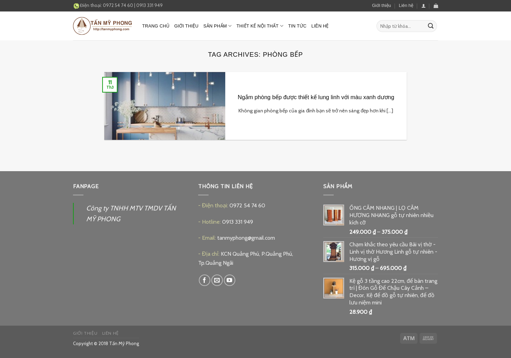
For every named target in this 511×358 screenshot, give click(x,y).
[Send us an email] (217, 280)
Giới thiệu (381, 5)
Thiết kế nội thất (259, 26)
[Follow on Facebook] (204, 280)
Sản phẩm (217, 26)
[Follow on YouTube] (229, 280)
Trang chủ (155, 26)
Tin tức (297, 26)
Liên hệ (406, 5)
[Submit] (431, 26)
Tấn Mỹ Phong (124, 343)
